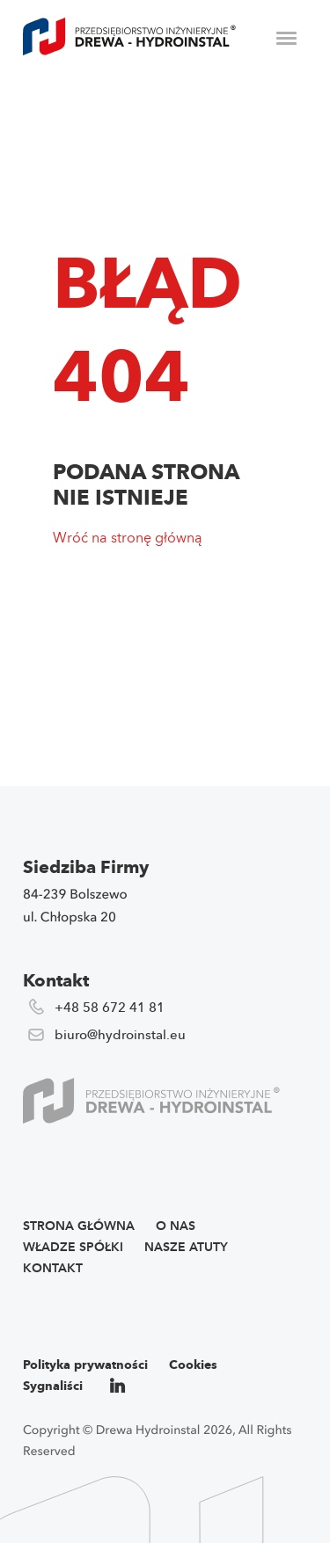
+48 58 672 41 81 (110, 1007)
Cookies (193, 1364)
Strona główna (79, 1226)
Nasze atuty (186, 1247)
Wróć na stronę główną (127, 537)
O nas (175, 1226)
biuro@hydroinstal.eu (120, 1035)
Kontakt (53, 1268)
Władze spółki (73, 1247)
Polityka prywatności (85, 1364)
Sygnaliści (53, 1386)
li (118, 1386)
